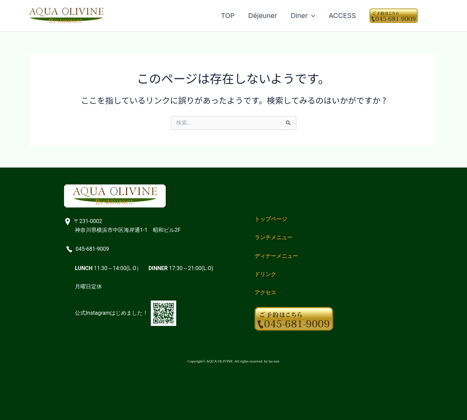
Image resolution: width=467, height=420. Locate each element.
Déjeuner (262, 16)
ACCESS (342, 16)
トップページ (271, 219)
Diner (303, 15)
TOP (228, 16)
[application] (311, 15)
